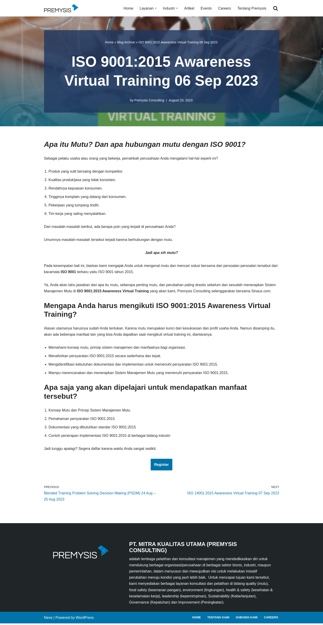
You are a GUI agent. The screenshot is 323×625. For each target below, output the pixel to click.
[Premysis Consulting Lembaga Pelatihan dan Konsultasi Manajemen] (62, 8)
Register (161, 466)
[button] (155, 8)
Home (128, 8)
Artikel (189, 8)
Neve (48, 619)
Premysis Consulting (149, 100)
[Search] (275, 8)
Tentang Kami (218, 619)
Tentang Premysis (251, 8)
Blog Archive (126, 42)
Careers (224, 8)
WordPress (85, 619)
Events (206, 8)
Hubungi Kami (246, 619)
